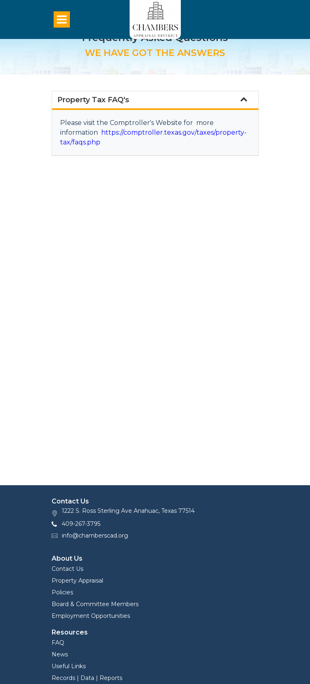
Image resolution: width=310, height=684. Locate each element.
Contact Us (67, 568)
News (60, 654)
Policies (62, 592)
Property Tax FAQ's (152, 99)
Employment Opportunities (91, 615)
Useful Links (69, 666)
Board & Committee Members (95, 604)
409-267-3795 (81, 523)
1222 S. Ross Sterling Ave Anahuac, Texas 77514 (128, 510)
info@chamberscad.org (95, 535)
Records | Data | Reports (87, 678)
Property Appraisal (77, 580)
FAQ (58, 642)
